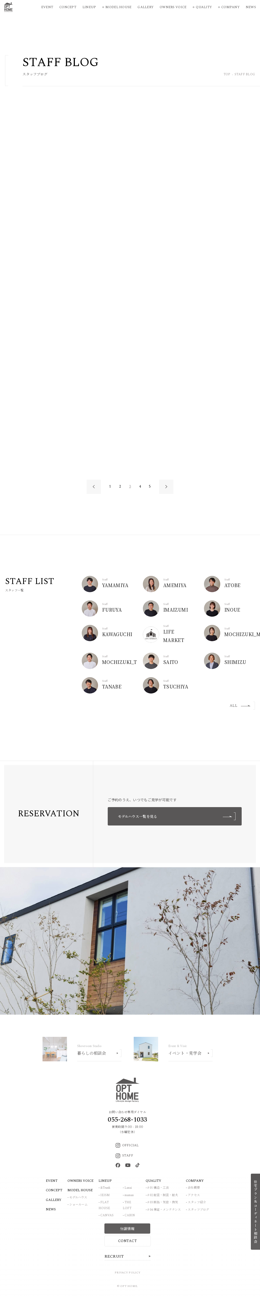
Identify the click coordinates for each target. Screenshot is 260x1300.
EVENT (52, 1180)
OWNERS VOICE (80, 1180)
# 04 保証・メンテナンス (164, 1209)
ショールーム (78, 1204)
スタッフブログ (198, 1209)
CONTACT (127, 1241)
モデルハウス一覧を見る (177, 816)
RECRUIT (114, 1256)
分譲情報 (127, 1228)
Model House (118, 7)
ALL (240, 705)
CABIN (130, 1215)
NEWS (51, 1209)
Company (230, 7)
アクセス (194, 1195)
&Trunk (105, 1187)
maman (129, 1195)
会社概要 (194, 1187)
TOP (227, 74)
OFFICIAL (127, 1145)
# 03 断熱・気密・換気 (162, 1202)
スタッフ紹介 (197, 1202)
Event (47, 7)
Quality (204, 7)
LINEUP (105, 1180)
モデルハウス (78, 1197)
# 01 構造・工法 (158, 1187)
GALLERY (53, 1199)
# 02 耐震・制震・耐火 (162, 1195)
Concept (67, 7)
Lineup (89, 7)
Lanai (128, 1187)
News (251, 7)
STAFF (124, 1155)
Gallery (146, 7)
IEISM (105, 1195)
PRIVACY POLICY (127, 1272)
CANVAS (107, 1215)
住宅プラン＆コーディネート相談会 (255, 1212)
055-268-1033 (127, 1119)
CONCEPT (54, 1190)
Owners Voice (173, 7)
